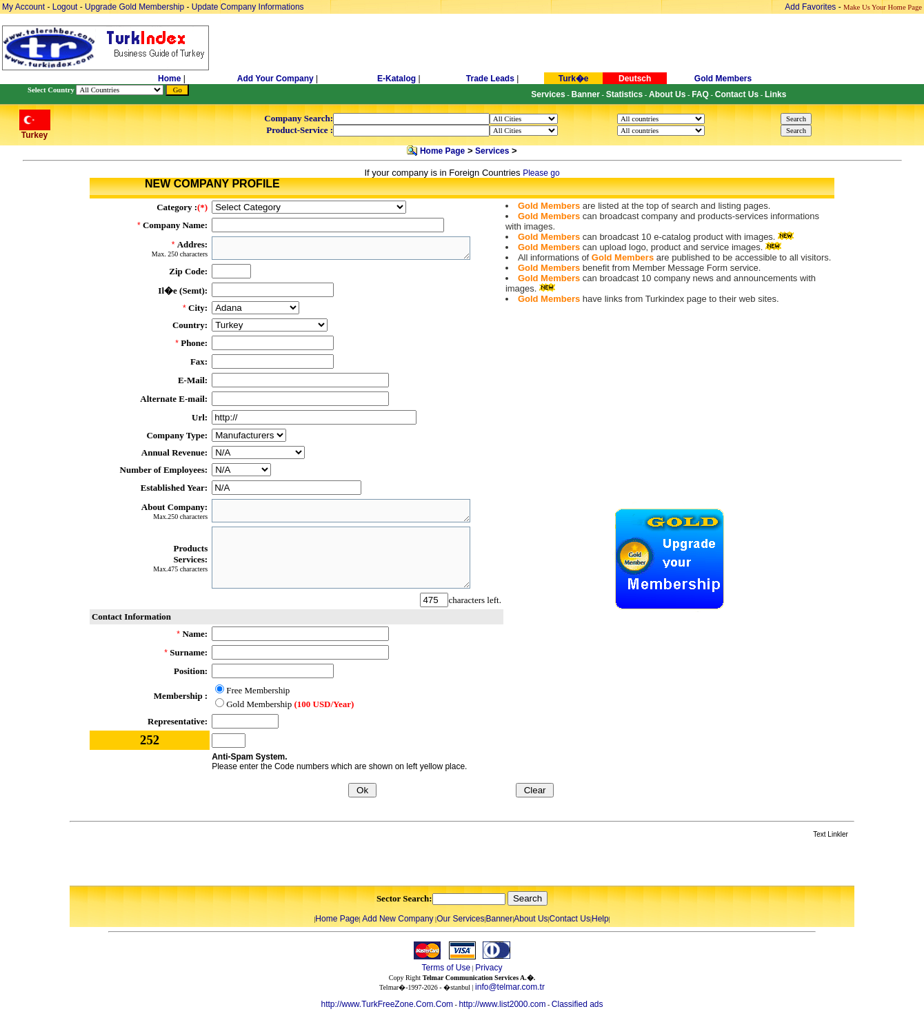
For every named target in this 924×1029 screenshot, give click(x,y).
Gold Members (723, 78)
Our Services (460, 919)
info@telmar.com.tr (510, 987)
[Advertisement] (233, 863)
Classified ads (577, 1004)
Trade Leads (490, 78)
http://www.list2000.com (502, 1004)
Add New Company (397, 919)
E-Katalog (396, 78)
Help (600, 919)
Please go (541, 173)
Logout (65, 7)
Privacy (488, 967)
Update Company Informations (248, 7)
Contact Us (570, 919)
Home (170, 78)
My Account (24, 7)
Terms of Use (445, 967)
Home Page (442, 151)
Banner (499, 919)
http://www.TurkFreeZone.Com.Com (387, 1004)
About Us (531, 919)
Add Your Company (276, 78)
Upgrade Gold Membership (135, 7)
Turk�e (574, 78)
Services (492, 151)
